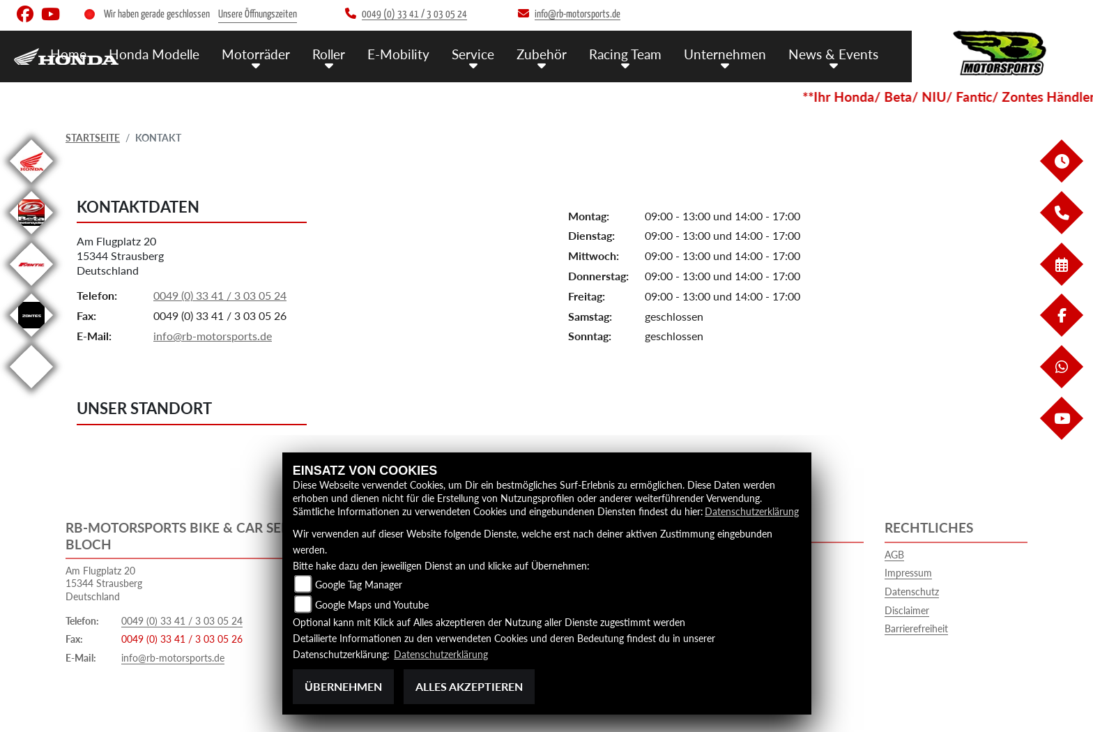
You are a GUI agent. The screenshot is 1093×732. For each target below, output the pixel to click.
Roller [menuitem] (328, 54)
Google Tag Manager (358, 584)
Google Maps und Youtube (372, 605)
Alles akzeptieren (469, 686)
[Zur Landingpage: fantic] (31, 288)
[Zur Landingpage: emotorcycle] (31, 390)
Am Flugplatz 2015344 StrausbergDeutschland (120, 255)
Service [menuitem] (473, 54)
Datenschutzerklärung (752, 511)
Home (68, 54)
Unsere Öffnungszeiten (257, 14)
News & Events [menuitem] (833, 54)
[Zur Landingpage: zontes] (31, 339)
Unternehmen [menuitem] (725, 54)
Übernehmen (343, 686)
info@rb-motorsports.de (212, 335)
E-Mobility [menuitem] (398, 54)
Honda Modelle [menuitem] (154, 54)
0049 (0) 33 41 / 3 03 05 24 (219, 295)
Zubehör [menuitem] (542, 54)
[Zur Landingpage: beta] (31, 236)
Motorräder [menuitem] (256, 54)
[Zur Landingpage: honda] (31, 185)
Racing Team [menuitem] (625, 54)
